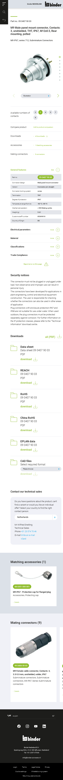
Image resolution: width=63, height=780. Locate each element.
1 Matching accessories (43, 145)
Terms (24, 767)
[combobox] (36, 517)
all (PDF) (50, 337)
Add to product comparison (43, 127)
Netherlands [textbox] (22, 517)
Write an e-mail (28, 535)
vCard (23, 538)
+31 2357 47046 (33, 753)
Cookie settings (20, 771)
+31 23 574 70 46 (28, 531)
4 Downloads (41, 136)
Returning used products (31, 776)
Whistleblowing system (39, 771)
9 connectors (40, 154)
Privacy (47, 767)
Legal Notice (35, 767)
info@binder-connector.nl (32, 758)
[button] (4, 4)
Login (15, 767)
